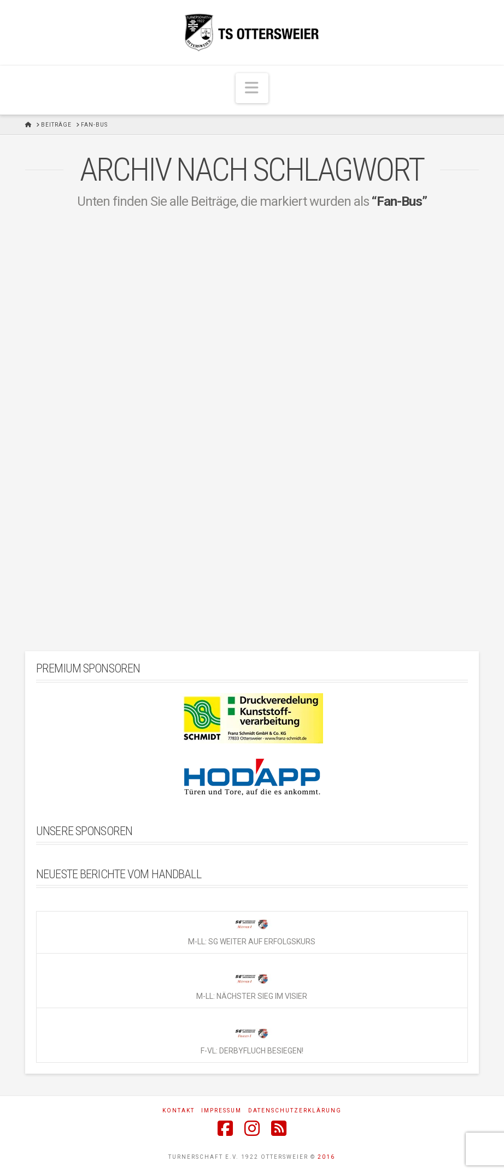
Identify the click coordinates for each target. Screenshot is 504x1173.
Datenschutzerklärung (295, 1110)
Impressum (221, 1110)
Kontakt (178, 1110)
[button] (252, 88)
